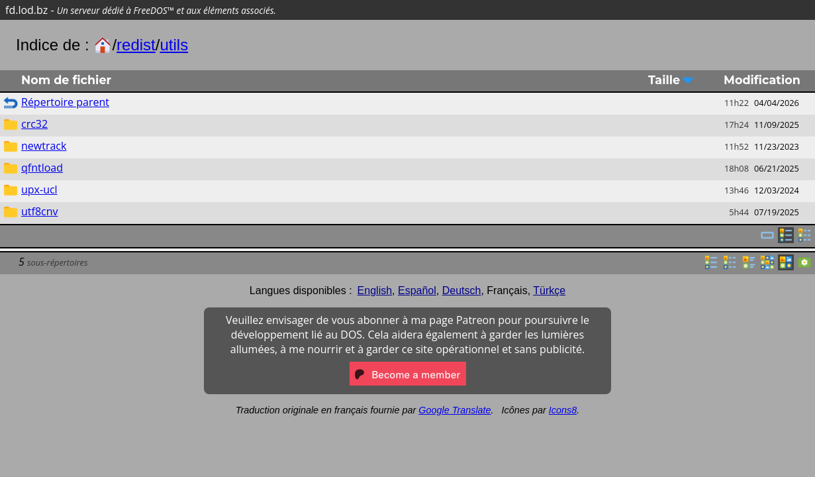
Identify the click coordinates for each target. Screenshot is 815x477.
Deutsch (461, 290)
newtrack (43, 145)
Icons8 (563, 410)
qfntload (42, 167)
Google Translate (454, 410)
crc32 (34, 124)
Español (417, 290)
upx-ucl (39, 189)
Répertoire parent (65, 102)
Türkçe (549, 290)
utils (174, 45)
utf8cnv (39, 211)
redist (136, 45)
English (375, 290)
